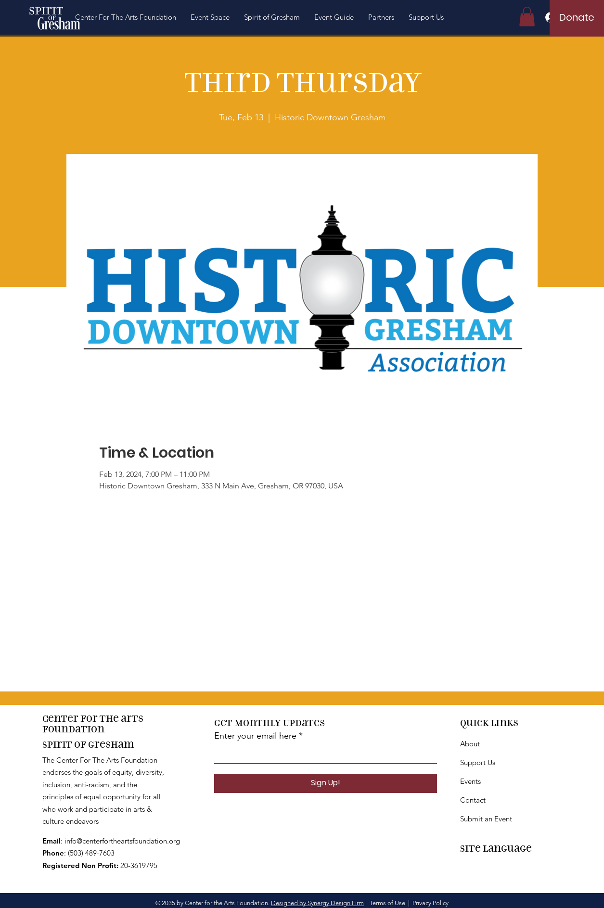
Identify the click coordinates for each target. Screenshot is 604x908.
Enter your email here (255, 735)
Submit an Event (486, 818)
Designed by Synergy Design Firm (317, 903)
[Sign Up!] (325, 783)
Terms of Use (387, 903)
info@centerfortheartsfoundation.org (122, 840)
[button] (125, 17)
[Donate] (576, 17)
